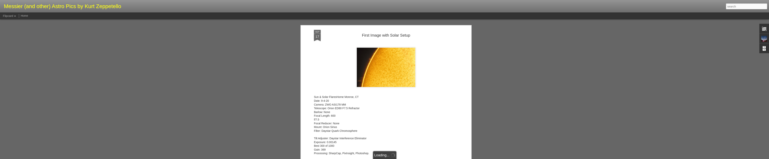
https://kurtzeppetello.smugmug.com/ (336, 150)
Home (24, 15)
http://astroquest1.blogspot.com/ (333, 154)
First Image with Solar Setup (386, 25)
